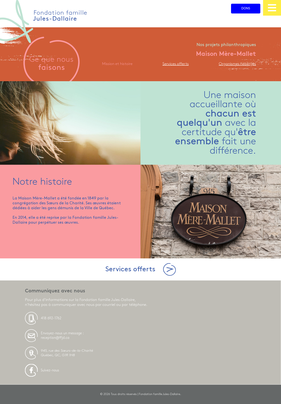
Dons (245, 8)
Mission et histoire (117, 64)
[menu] (272, 8)
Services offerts (176, 64)
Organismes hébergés (237, 64)
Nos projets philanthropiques (226, 45)
